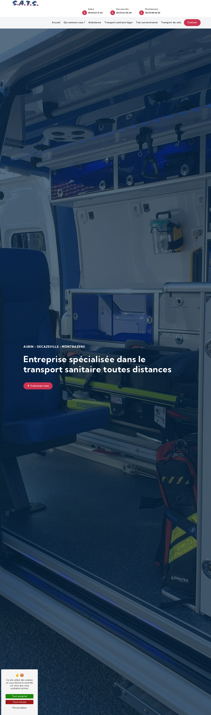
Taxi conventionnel (146, 20)
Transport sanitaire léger (118, 20)
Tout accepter (19, 696)
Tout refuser (20, 702)
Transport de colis (170, 20)
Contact (191, 20)
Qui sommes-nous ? (73, 20)
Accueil (55, 20)
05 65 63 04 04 (158, 8)
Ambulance (93, 20)
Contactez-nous (38, 386)
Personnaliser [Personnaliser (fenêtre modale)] (19, 707)
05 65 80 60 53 (186, 8)
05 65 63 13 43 (129, 8)
